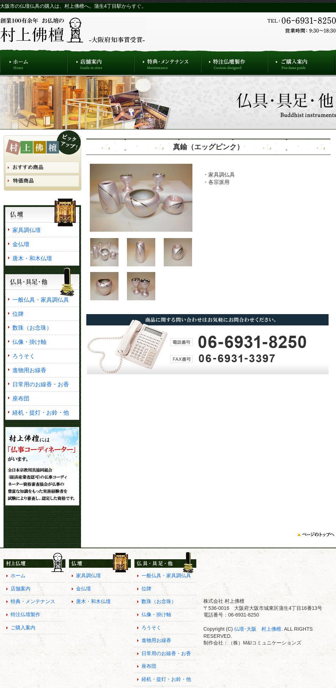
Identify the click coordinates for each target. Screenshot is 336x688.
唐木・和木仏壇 (32, 258)
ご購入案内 (301, 62)
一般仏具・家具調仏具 (40, 299)
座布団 (20, 398)
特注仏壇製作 (234, 62)
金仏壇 (20, 244)
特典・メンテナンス (167, 62)
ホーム (33, 62)
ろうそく (23, 356)
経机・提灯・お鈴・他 (40, 412)
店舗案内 (100, 62)
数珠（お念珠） (32, 327)
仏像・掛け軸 (29, 342)
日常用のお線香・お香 (40, 384)
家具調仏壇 (26, 230)
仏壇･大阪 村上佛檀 (257, 629)
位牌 (18, 314)
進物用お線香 (29, 370)
